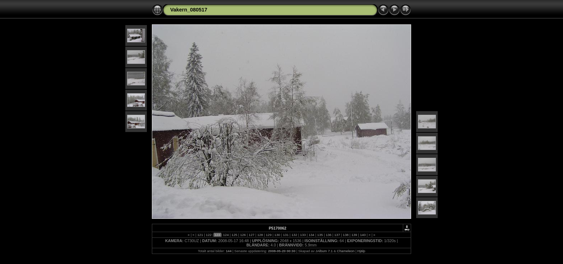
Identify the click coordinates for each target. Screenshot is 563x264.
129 (269, 235)
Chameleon (345, 251)
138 (345, 235)
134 (311, 235)
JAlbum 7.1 (324, 251)
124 (225, 235)
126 (243, 235)
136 (328, 235)
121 (200, 235)
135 (320, 235)
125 (234, 235)
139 (354, 235)
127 (251, 235)
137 (337, 235)
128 (260, 235)
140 (363, 235)
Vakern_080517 (188, 10)
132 (294, 235)
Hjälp (361, 251)
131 (285, 235)
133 (303, 235)
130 (277, 235)
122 (209, 235)
